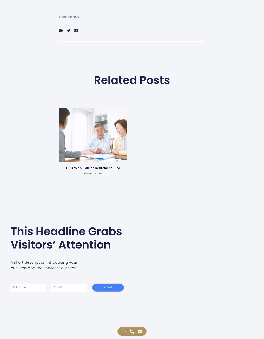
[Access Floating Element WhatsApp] (124, 331)
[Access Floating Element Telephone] (132, 331)
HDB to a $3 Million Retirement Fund (93, 168)
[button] (61, 30)
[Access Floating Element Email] (140, 331)
